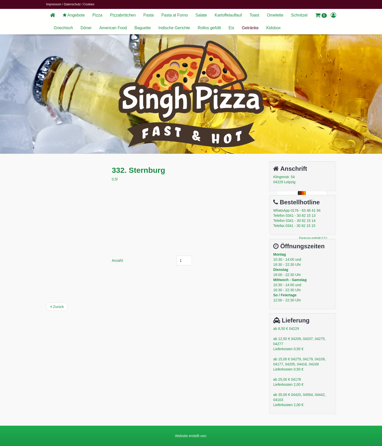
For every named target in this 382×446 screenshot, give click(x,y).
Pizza (97, 15)
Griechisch (63, 28)
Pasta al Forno (174, 15)
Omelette (275, 15)
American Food (113, 28)
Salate (201, 15)
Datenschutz (72, 4)
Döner (86, 28)
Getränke (250, 28)
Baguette (142, 28)
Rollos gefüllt (209, 28)
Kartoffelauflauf (228, 15)
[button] (320, 15)
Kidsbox (273, 28)
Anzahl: (147, 260)
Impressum (53, 4)
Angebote (73, 15)
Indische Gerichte (174, 28)
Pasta (148, 15)
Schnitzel (299, 15)
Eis (231, 28)
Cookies (88, 4)
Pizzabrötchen (123, 15)
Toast (254, 15)
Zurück (57, 307)
